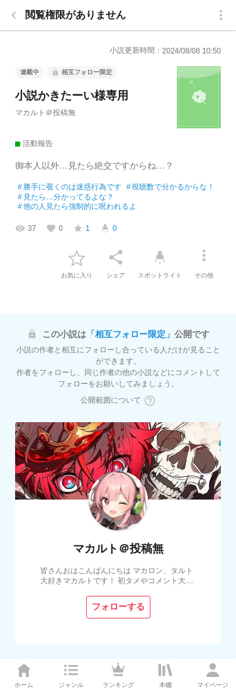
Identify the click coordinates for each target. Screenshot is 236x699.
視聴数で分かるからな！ (170, 187)
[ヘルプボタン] (149, 400)
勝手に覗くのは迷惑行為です (69, 187)
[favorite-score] (81, 228)
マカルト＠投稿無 (45, 112)
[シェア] (115, 257)
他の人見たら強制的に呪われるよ (77, 207)
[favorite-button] (76, 257)
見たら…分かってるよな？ (66, 198)
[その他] (203, 257)
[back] (14, 15)
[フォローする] (118, 607)
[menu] (221, 15)
